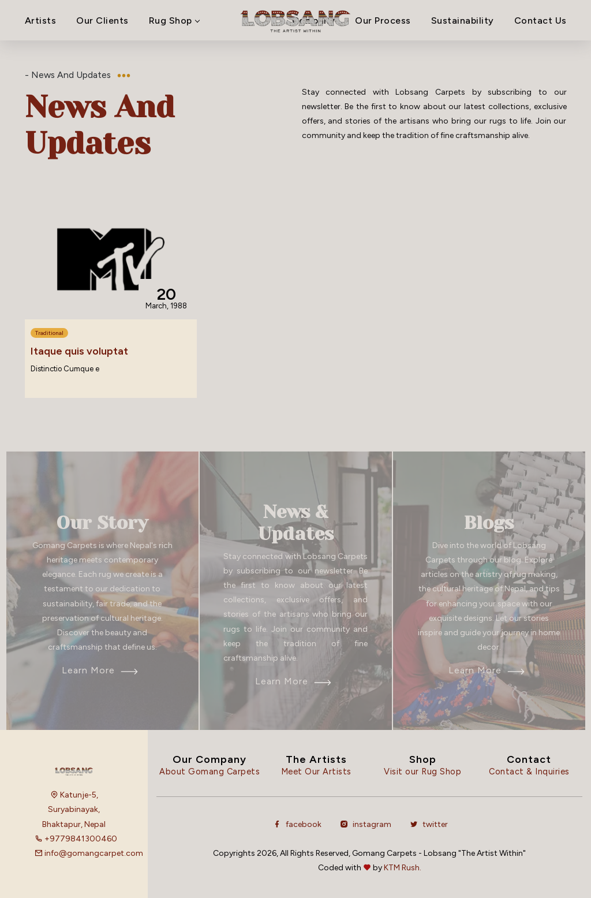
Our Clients (102, 20)
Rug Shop (174, 20)
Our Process (383, 20)
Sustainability (462, 20)
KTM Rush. (402, 868)
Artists (41, 20)
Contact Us (540, 20)
